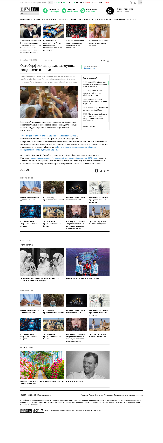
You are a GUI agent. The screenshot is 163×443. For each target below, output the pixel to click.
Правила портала (121, 395)
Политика (76, 19)
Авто (108, 19)
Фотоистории (26, 245)
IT (133, 19)
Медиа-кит (108, 395)
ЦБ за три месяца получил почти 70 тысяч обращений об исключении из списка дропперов (53, 45)
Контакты (99, 395)
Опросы (139, 395)
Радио (91, 395)
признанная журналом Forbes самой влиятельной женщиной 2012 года (63, 158)
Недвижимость (121, 19)
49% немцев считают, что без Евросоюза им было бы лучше (48, 135)
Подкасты (38, 19)
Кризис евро (89, 68)
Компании (51, 19)
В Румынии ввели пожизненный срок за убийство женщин (92, 92)
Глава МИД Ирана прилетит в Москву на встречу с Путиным (95, 101)
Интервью (25, 19)
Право (100, 19)
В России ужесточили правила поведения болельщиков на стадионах (75, 44)
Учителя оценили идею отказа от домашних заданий (98, 42)
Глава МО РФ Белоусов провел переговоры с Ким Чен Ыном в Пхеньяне (95, 84)
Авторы (132, 395)
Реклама (84, 395)
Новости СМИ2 (26, 240)
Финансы (63, 19)
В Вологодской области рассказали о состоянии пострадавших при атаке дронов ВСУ (95, 117)
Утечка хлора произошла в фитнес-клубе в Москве (95, 109)
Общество (89, 19)
